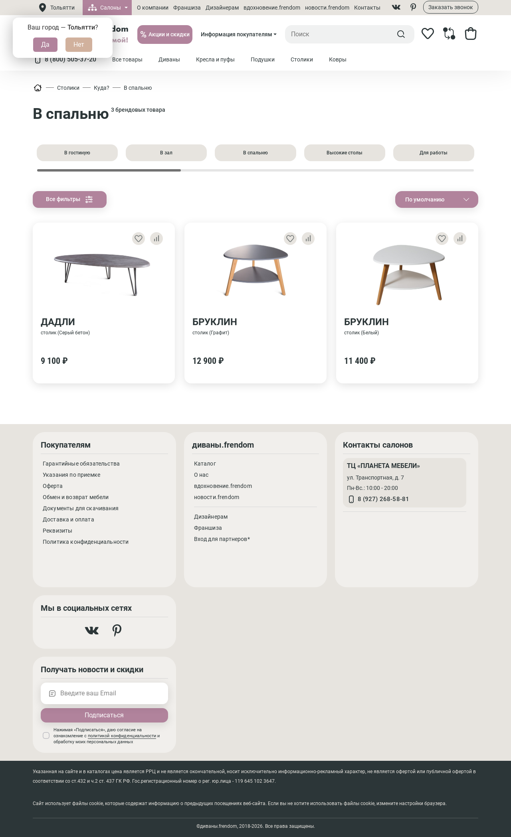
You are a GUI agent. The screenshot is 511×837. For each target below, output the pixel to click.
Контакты (367, 7)
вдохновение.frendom (272, 7)
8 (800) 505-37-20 (64, 59)
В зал (166, 153)
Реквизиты (57, 530)
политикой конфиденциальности (122, 735)
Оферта (53, 486)
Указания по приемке (71, 475)
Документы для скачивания (81, 508)
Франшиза (187, 7)
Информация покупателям (236, 34)
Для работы (434, 153)
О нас (201, 475)
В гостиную (77, 153)
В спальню (138, 88)
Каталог (205, 463)
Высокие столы (344, 153)
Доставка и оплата (68, 519)
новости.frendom (327, 7)
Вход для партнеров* (222, 539)
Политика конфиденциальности (86, 542)
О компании (152, 7)
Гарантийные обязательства (81, 463)
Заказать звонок (450, 7)
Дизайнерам (222, 7)
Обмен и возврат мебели (76, 497)
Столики (68, 88)
